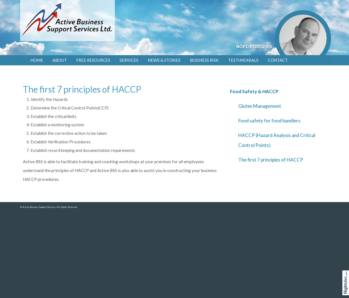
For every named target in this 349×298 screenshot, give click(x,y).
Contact (278, 60)
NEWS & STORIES (164, 60)
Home (36, 60)
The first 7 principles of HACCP (270, 160)
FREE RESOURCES (93, 60)
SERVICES (129, 60)
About (59, 60)
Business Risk (204, 60)
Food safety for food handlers (269, 121)
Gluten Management (259, 106)
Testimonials (243, 60)
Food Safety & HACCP (254, 91)
